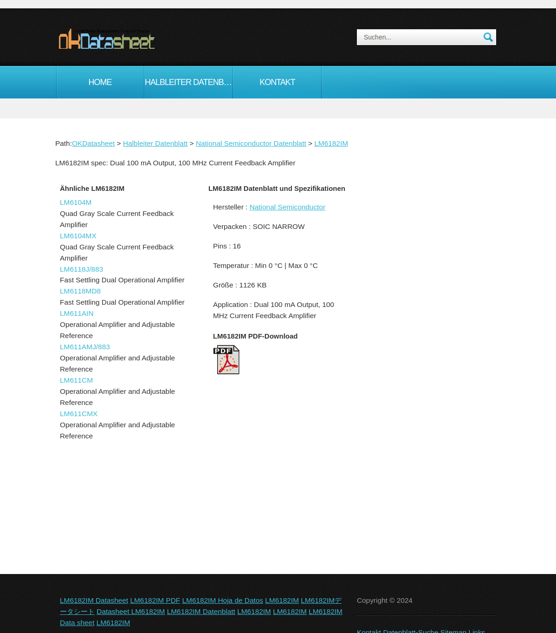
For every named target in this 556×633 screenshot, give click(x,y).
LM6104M (75, 202)
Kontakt (277, 82)
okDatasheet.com (127, 38)
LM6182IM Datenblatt (201, 611)
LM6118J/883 (81, 269)
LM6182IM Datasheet (94, 600)
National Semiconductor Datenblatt (251, 143)
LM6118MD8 (80, 291)
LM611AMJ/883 (85, 347)
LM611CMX (78, 414)
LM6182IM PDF (155, 600)
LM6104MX (78, 236)
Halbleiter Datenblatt (189, 82)
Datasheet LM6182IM (131, 611)
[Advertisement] (424, 341)
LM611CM (76, 380)
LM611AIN (77, 313)
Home (100, 82)
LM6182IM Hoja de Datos (223, 600)
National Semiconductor (287, 207)
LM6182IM (331, 143)
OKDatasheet (93, 143)
